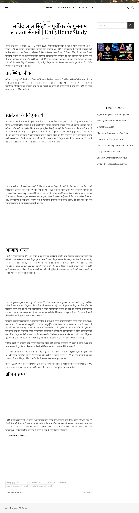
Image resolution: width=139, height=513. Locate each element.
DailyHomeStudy (15, 492)
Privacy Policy (65, 7)
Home (49, 7)
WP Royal (22, 508)
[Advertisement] (48, 101)
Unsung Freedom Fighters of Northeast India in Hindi (46, 482)
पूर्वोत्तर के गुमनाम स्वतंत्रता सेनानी (42, 486)
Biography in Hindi (14, 482)
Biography (49, 21)
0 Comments (86, 492)
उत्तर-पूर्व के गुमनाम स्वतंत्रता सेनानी (17, 486)
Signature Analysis (105, 126)
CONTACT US (86, 7)
